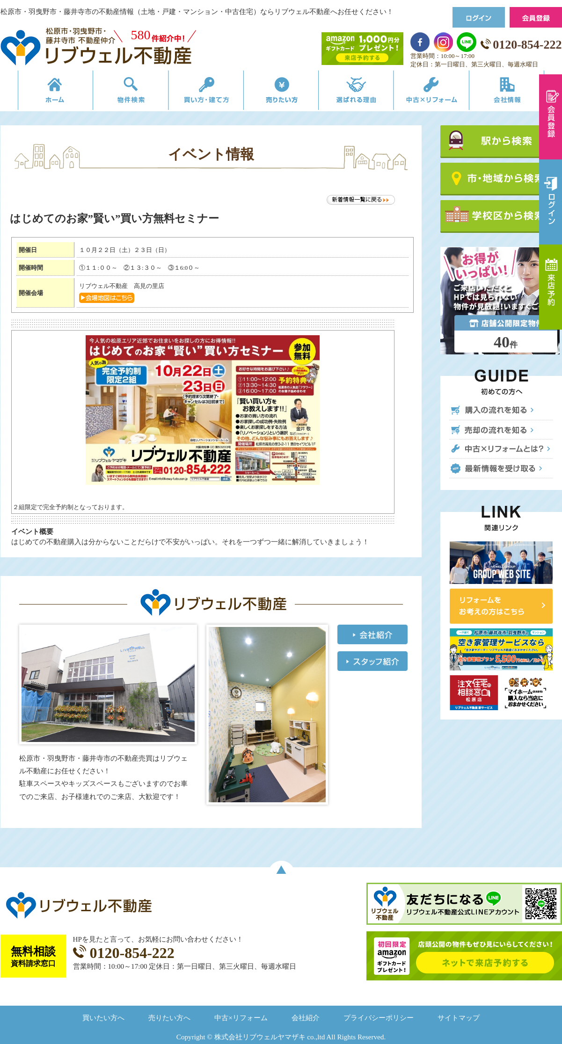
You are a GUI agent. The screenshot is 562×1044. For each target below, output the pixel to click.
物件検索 (120, 92)
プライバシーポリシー (378, 1018)
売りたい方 (281, 92)
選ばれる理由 (361, 92)
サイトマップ (459, 1018)
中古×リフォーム (441, 92)
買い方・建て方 (201, 92)
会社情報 (522, 92)
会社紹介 (306, 1018)
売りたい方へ (169, 1018)
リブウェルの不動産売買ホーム (40, 92)
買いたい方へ (103, 1018)
